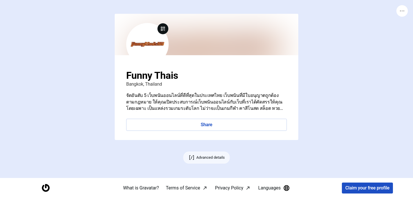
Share (206, 124)
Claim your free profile (367, 197)
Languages (274, 196)
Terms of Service (183, 197)
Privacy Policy (229, 197)
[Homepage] (45, 197)
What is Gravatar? (141, 197)
